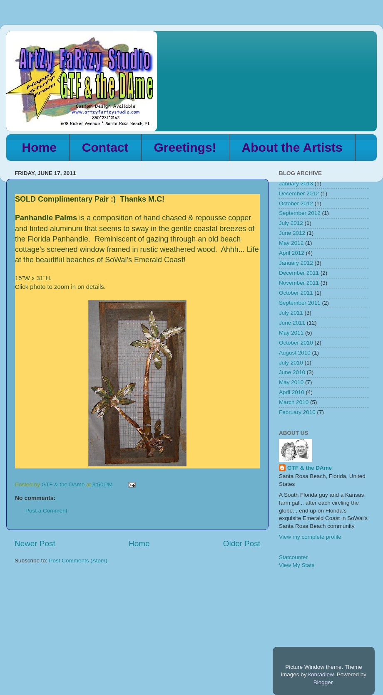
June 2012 (292, 233)
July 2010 (291, 363)
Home (39, 147)
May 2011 (291, 333)
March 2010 (293, 402)
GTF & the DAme (309, 468)
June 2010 (292, 372)
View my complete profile (310, 537)
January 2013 (296, 183)
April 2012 (291, 253)
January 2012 (296, 263)
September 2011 (300, 303)
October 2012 (296, 203)
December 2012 (299, 193)
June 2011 (292, 323)
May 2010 (291, 382)
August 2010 (295, 353)
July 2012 (291, 223)
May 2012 (291, 243)
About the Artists (292, 147)
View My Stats (296, 565)
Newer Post (35, 543)
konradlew (320, 674)
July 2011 (291, 313)
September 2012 (300, 213)
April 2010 (291, 392)
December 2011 (299, 273)
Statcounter (293, 557)
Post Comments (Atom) (78, 560)
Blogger (323, 682)
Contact (105, 147)
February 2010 (297, 412)
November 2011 (299, 283)
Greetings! (185, 147)
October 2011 (296, 293)
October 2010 (296, 343)
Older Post (241, 543)
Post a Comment (46, 511)
